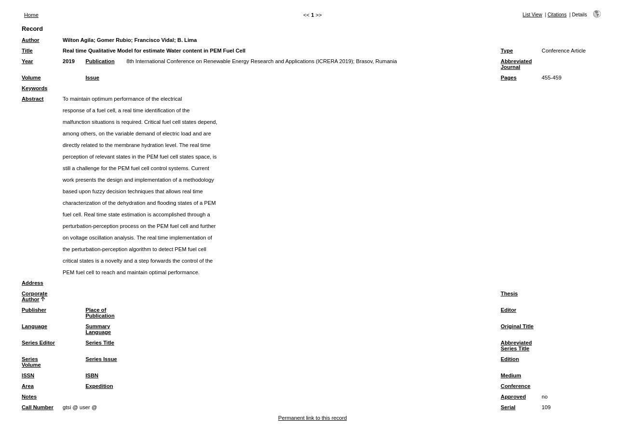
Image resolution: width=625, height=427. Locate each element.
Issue (92, 77)
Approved (513, 397)
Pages (509, 77)
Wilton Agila (78, 40)
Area (28, 386)
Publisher (34, 310)
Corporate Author (34, 296)
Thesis (509, 293)
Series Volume (31, 362)
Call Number (37, 407)
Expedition (99, 386)
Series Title (99, 343)
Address (32, 283)
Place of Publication (99, 313)
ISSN (28, 375)
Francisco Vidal (154, 40)
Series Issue (101, 359)
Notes (29, 397)
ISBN (91, 375)
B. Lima (187, 40)
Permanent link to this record (312, 418)
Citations (557, 14)
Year (27, 61)
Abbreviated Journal (516, 64)
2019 (69, 61)
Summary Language (98, 329)
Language (34, 326)
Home (31, 15)
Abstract (32, 99)
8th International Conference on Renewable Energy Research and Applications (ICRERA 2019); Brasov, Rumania (261, 61)
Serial (508, 407)
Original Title (517, 326)
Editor (508, 310)
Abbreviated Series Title (516, 345)
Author (31, 40)
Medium (511, 375)
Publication (99, 61)
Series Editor (38, 343)
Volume (31, 77)
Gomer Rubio (114, 40)
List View (532, 14)
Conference (516, 386)
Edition (510, 359)
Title (27, 50)
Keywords (34, 88)
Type (507, 50)
